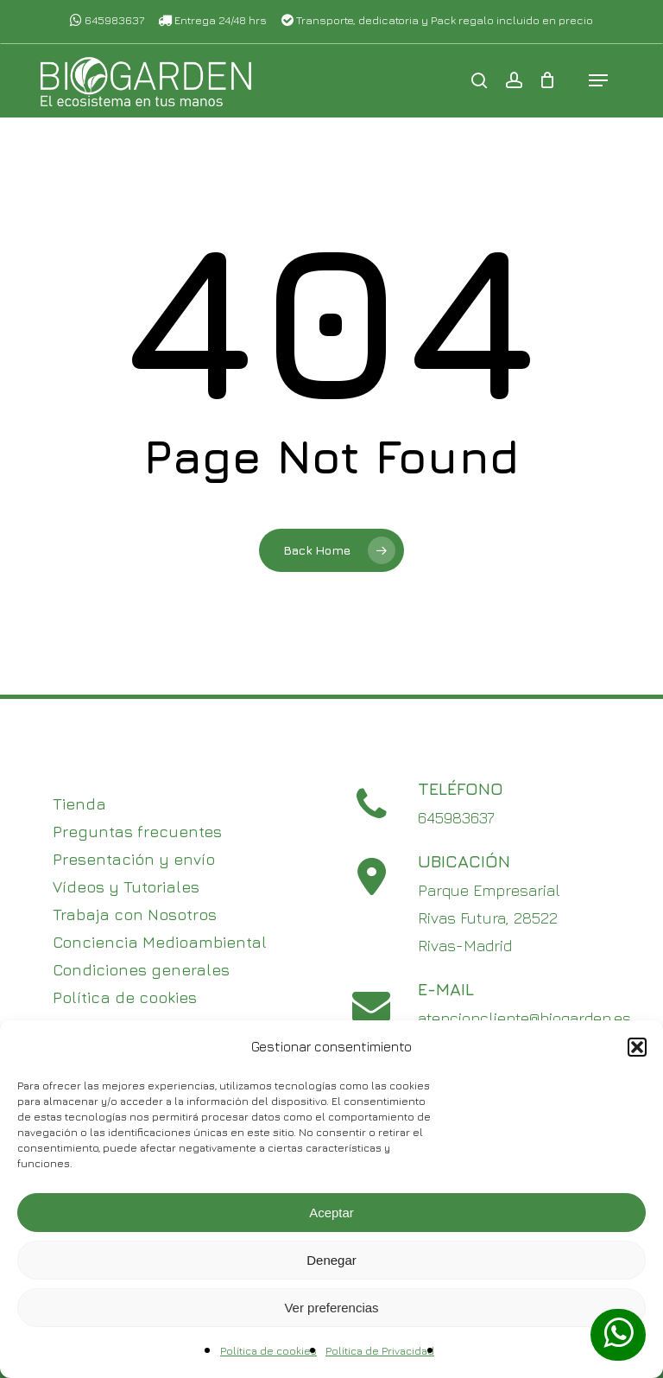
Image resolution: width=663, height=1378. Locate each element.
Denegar (331, 1260)
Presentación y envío (134, 859)
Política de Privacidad (379, 1350)
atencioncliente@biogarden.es (524, 1018)
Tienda (79, 804)
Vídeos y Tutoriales (126, 887)
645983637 (107, 20)
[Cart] (548, 81)
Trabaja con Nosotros (135, 914)
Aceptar (331, 1212)
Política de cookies (268, 1350)
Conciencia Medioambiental (160, 942)
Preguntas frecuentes (137, 831)
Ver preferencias (331, 1307)
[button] (637, 1047)
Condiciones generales (141, 970)
